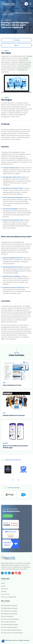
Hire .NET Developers (7, 616)
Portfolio (8, 11)
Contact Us (4, 589)
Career (3, 586)
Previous (16, 40)
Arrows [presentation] (13, 480)
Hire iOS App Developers (8, 622)
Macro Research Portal (12, 385)
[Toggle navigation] (30, 3)
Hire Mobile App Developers (9, 608)
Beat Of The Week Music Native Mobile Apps (15, 447)
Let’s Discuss (8, 516)
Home (3, 11)
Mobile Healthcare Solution (14, 415)
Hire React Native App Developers (11, 630)
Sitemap (3, 591)
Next (16, 45)
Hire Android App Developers (9, 624)
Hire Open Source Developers (10, 619)
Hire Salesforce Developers (9, 614)
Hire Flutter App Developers (9, 627)
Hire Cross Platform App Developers (12, 633)
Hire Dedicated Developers (9, 605)
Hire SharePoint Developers (9, 611)
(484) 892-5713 (26, 4)
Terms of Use (5, 594)
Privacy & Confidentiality (8, 597)
